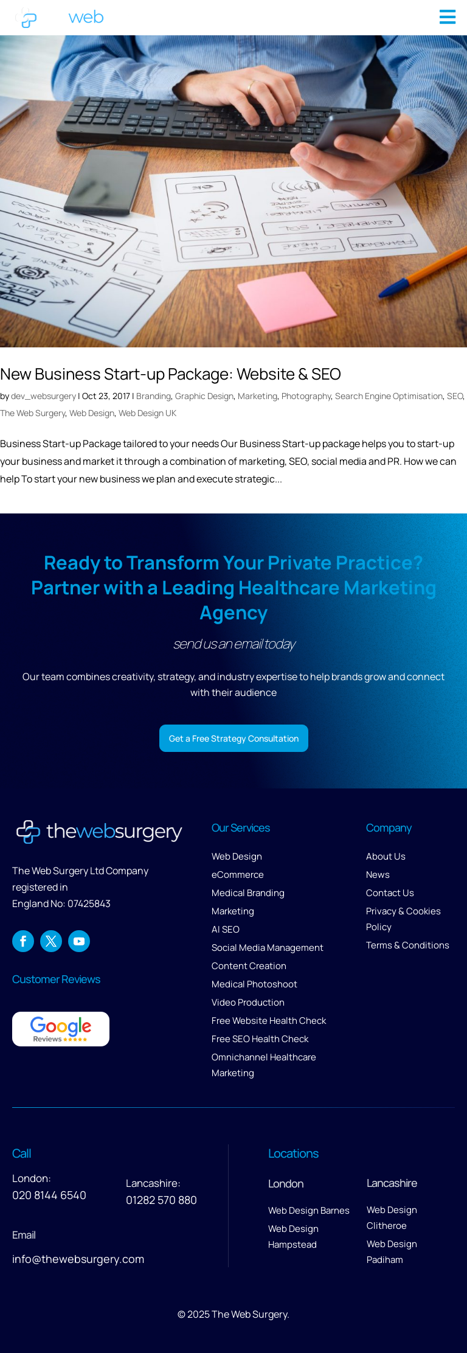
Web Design (91, 413)
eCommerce (238, 874)
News (378, 874)
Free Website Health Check (269, 1020)
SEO (455, 396)
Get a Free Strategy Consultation (234, 738)
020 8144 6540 (49, 1195)
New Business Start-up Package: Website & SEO (170, 373)
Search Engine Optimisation (389, 396)
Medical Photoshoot (254, 984)
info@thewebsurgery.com (78, 1258)
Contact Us (390, 892)
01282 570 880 (161, 1199)
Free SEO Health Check (260, 1038)
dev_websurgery (43, 396)
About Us (386, 856)
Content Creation (249, 965)
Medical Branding (248, 892)
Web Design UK (147, 413)
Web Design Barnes (309, 1210)
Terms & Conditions (407, 945)
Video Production (248, 1002)
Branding (153, 396)
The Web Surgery (32, 413)
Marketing (257, 396)
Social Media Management (267, 947)
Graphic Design (204, 396)
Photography (306, 396)
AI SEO (226, 929)
